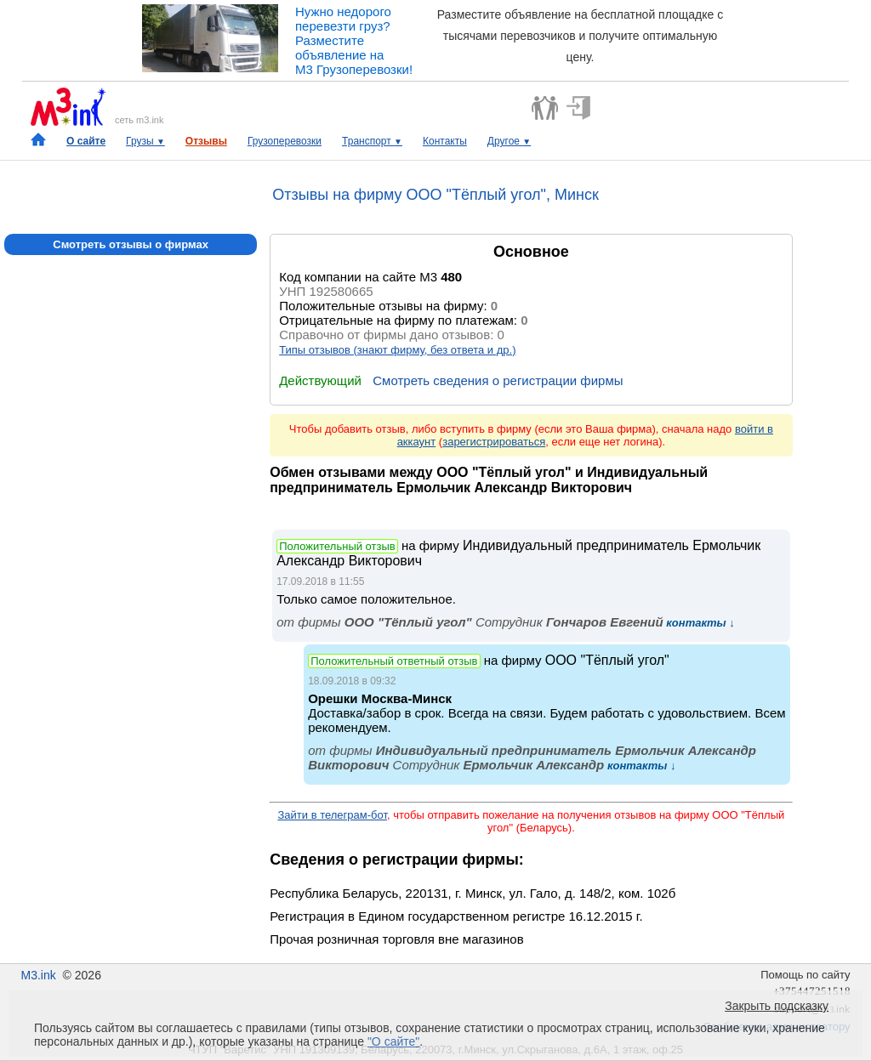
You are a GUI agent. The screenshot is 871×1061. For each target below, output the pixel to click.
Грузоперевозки (285, 141)
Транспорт (372, 141)
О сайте (85, 141)
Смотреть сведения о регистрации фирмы (498, 380)
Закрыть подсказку (776, 1006)
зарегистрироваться (493, 441)
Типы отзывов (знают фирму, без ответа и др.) (397, 349)
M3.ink (37, 975)
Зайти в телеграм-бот (331, 815)
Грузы (145, 141)
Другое (509, 141)
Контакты (445, 141)
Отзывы (206, 141)
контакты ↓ (699, 622)
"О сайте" (393, 1041)
